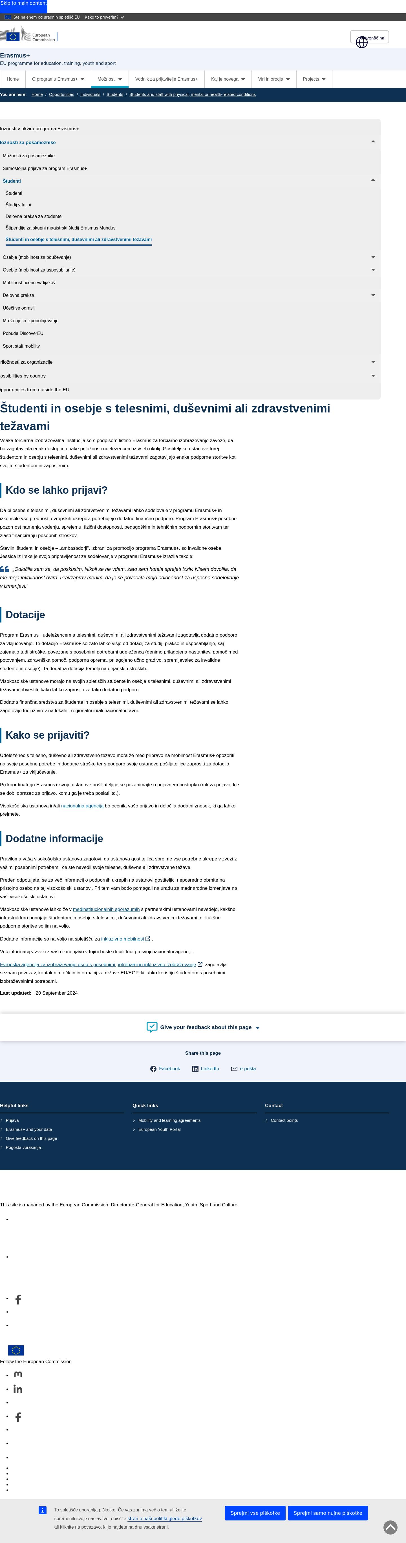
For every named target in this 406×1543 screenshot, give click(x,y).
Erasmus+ (24, 1186)
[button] (165, 1068)
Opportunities (61, 94)
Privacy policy (26, 1484)
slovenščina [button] (369, 38)
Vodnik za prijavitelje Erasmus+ (166, 79)
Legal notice (24, 1490)
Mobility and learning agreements (169, 1120)
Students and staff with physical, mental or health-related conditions (192, 94)
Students (115, 94)
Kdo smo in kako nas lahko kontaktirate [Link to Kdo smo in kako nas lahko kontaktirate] (53, 1257)
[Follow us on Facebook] (18, 1416)
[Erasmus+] (32, 34)
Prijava (12, 1120)
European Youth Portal (159, 1129)
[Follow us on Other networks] (18, 1443)
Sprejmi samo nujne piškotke (328, 1513)
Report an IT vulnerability (38, 1468)
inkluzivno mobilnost (122, 939)
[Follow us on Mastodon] (18, 1376)
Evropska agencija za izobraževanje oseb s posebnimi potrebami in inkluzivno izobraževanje (98, 964)
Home (13, 79)
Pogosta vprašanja (23, 1147)
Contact (19, 1457)
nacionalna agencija (82, 806)
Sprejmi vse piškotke (255, 1513)
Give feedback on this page (31, 1138)
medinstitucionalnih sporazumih (106, 909)
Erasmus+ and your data (29, 1129)
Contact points (284, 1120)
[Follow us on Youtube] (18, 1430)
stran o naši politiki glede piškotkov (164, 1518)
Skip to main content (24, 3)
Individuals (90, 94)
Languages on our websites (40, 1473)
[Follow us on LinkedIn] (18, 1389)
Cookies (19, 1479)
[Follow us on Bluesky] (18, 1403)
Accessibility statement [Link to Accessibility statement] (35, 1219)
